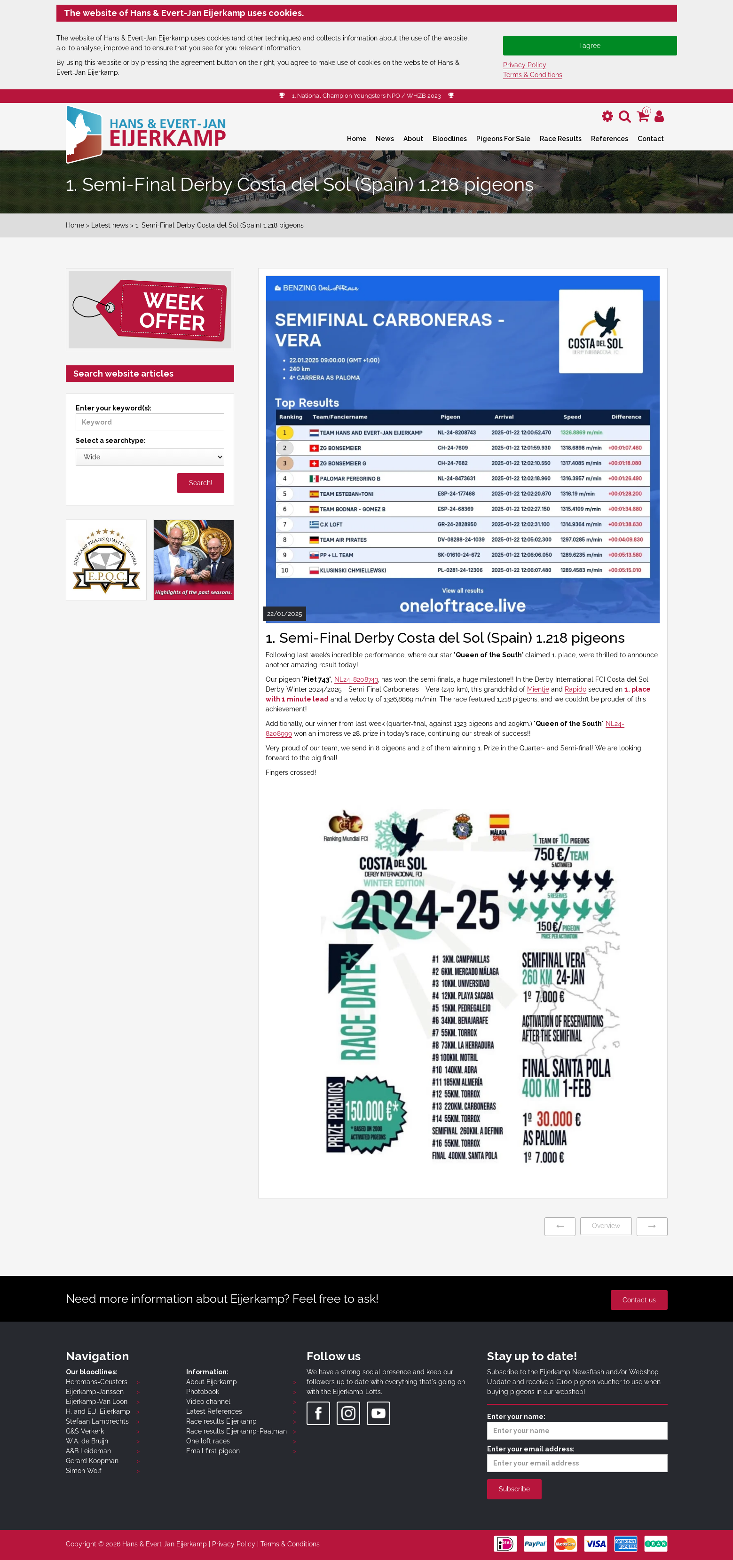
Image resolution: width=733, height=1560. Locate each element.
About (413, 138)
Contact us (639, 1300)
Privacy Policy (524, 65)
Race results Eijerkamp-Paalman (236, 1431)
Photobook (202, 1391)
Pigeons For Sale (503, 138)
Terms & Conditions (532, 75)
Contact (651, 138)
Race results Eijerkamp (221, 1421)
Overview (606, 1225)
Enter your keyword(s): (150, 417)
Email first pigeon (213, 1451)
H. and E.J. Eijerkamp (98, 1411)
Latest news (109, 225)
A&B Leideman (88, 1451)
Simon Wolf (84, 1470)
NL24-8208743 (356, 679)
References (609, 138)
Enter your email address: (577, 1458)
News (385, 138)
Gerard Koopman (92, 1461)
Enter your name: (577, 1426)
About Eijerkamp (211, 1382)
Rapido (575, 689)
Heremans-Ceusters (96, 1382)
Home (356, 138)
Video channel (208, 1401)
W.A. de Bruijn (87, 1441)
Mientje (538, 689)
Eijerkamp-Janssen (95, 1391)
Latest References (214, 1411)
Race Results (561, 138)
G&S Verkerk (85, 1431)
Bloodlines (450, 138)
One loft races (208, 1441)
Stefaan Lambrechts (97, 1421)
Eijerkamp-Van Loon (96, 1401)
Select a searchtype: (111, 440)
